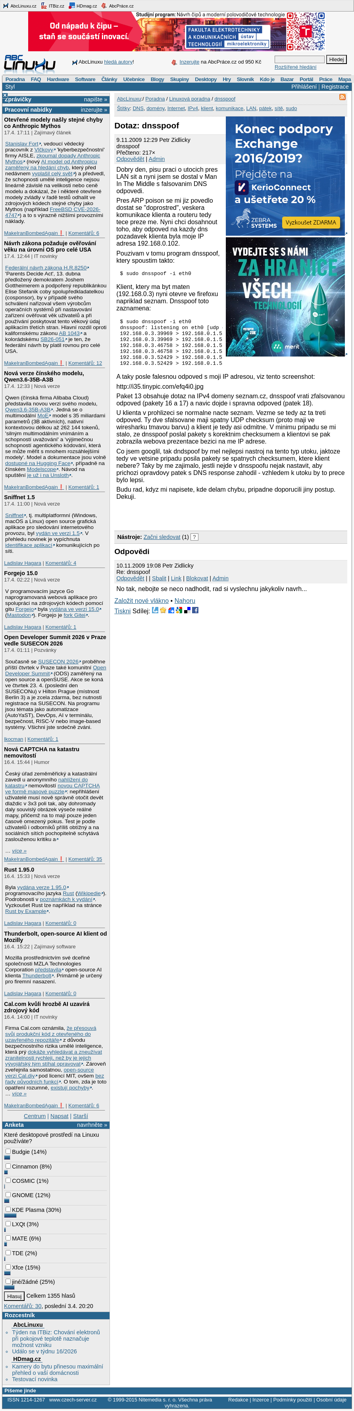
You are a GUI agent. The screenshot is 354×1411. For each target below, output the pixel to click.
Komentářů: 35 (85, 859)
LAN (251, 108)
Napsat (59, 1116)
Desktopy (206, 79)
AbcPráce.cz (117, 5)
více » (19, 851)
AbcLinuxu (27, 1325)
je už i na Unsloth (48, 475)
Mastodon (19, 615)
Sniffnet (14, 515)
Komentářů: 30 (22, 1306)
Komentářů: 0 (60, 923)
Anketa (14, 1125)
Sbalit (159, 589)
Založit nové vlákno (141, 611)
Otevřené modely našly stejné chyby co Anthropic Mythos (53, 122)
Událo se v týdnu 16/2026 (44, 1351)
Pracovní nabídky (28, 110)
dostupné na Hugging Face (37, 463)
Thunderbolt (36, 976)
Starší (80, 1116)
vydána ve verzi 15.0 (74, 609)
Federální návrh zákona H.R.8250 (46, 268)
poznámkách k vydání (66, 899)
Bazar (287, 79)
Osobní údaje (331, 1400)
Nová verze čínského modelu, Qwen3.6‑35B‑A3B (44, 376)
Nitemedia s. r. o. (158, 1400)
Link (176, 589)
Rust (68, 893)
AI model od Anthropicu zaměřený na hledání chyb (51, 165)
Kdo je (267, 79)
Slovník (245, 79)
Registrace (335, 86)
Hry (227, 79)
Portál (306, 79)
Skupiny (179, 79)
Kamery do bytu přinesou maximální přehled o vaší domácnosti (57, 1369)
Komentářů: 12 (85, 363)
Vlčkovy (44, 150)
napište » (95, 99)
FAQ (36, 79)
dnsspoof (224, 99)
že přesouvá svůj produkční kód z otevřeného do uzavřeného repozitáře (50, 1034)
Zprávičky (18, 99)
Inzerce (260, 1400)
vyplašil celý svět (52, 173)
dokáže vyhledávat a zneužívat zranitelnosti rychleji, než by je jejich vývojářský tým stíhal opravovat (53, 1058)
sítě (279, 108)
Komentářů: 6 (83, 233)
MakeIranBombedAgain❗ (34, 233)
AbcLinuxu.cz (19, 5)
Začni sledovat (162, 548)
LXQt (15, 1224)
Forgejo (24, 609)
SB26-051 (52, 339)
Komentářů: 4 (60, 563)
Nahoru (185, 611)
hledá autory (118, 62)
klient (207, 108)
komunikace (229, 108)
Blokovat (197, 589)
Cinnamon (22, 1166)
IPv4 (193, 108)
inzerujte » (94, 110)
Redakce (238, 1400)
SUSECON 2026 (58, 662)
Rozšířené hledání (296, 67)
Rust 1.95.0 (19, 869)
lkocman (13, 739)
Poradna (15, 79)
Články (109, 79)
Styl (10, 86)
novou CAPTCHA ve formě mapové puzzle (52, 789)
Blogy (157, 79)
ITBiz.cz (52, 5)
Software (85, 79)
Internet (176, 108)
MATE (16, 1238)
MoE (42, 416)
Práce (325, 79)
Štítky (123, 108)
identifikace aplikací (28, 545)
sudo (291, 108)
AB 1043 (69, 333)
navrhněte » (92, 1125)
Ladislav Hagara (22, 563)
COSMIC (20, 1181)
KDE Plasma (25, 1210)
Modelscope (41, 469)
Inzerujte (190, 62)
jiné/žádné (22, 1282)
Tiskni (122, 621)
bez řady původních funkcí (54, 1079)
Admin (157, 159)
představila (48, 970)
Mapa (344, 79)
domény (155, 108)
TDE (14, 1253)
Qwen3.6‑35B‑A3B (27, 410)
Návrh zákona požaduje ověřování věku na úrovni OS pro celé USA (50, 246)
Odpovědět (130, 159)
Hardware (58, 79)
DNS (138, 108)
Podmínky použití (292, 1400)
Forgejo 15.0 (21, 573)
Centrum (35, 1116)
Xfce (14, 1267)
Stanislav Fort (21, 144)
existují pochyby (70, 1088)
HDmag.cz (82, 5)
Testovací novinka (34, 1379)
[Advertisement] (207, 525)
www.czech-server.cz (72, 1400)
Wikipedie (89, 893)
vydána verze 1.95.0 (41, 887)
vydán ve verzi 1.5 (58, 533)
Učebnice (133, 79)
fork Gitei (74, 615)
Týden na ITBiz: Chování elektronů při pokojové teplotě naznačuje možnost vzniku (56, 1338)
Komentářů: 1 (83, 487)
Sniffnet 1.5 (19, 497)
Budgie (18, 1152)
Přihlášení (304, 86)
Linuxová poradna (189, 99)
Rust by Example (25, 911)
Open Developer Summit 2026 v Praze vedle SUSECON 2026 (55, 640)
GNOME (19, 1195)
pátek (265, 108)
